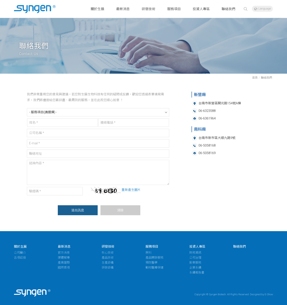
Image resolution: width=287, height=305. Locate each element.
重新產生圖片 (130, 190)
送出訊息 (77, 210)
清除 (120, 210)
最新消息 (123, 9)
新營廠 (35, 9)
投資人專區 (201, 9)
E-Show (269, 294)
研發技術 (148, 9)
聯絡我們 (228, 9)
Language (264, 8)
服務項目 (174, 9)
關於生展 (97, 9)
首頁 (255, 77)
